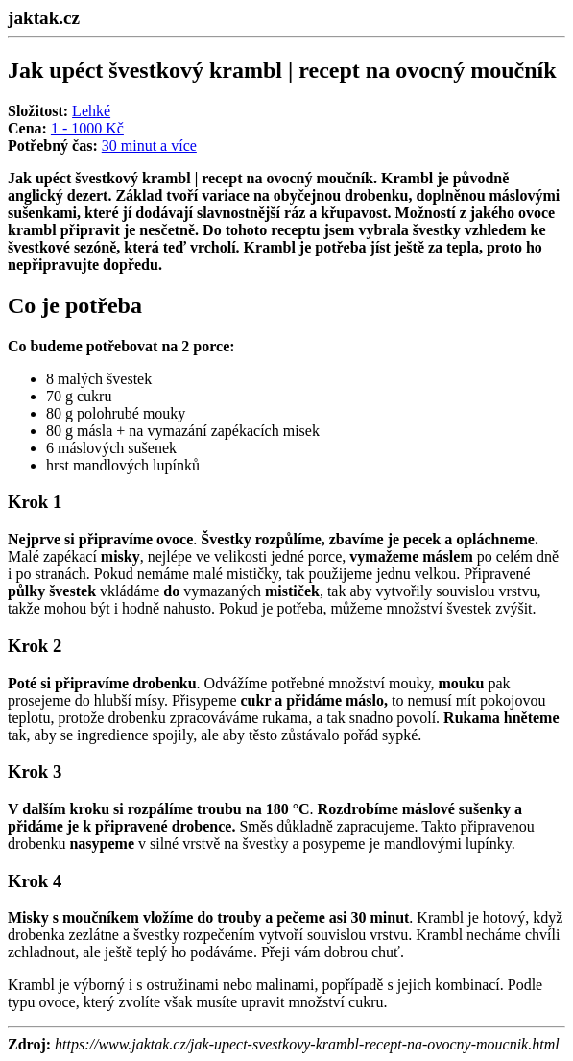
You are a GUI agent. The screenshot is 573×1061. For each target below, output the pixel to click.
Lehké (91, 111)
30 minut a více (149, 145)
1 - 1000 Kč (87, 128)
